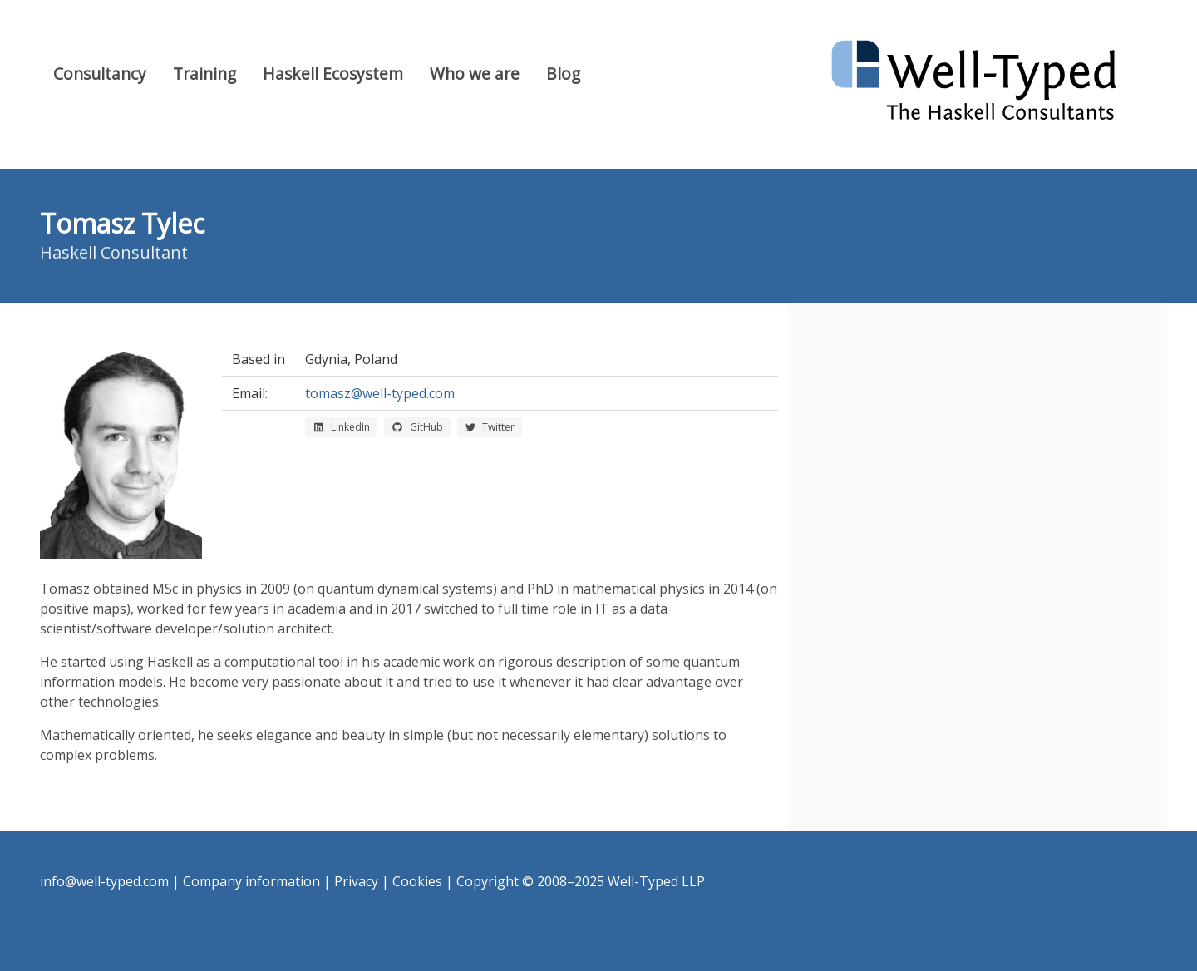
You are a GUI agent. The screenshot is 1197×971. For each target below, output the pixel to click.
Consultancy (99, 73)
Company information (251, 881)
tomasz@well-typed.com (380, 393)
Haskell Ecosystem (333, 73)
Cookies (417, 881)
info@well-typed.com (104, 881)
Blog (563, 73)
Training (204, 73)
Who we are (475, 73)
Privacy (356, 881)
